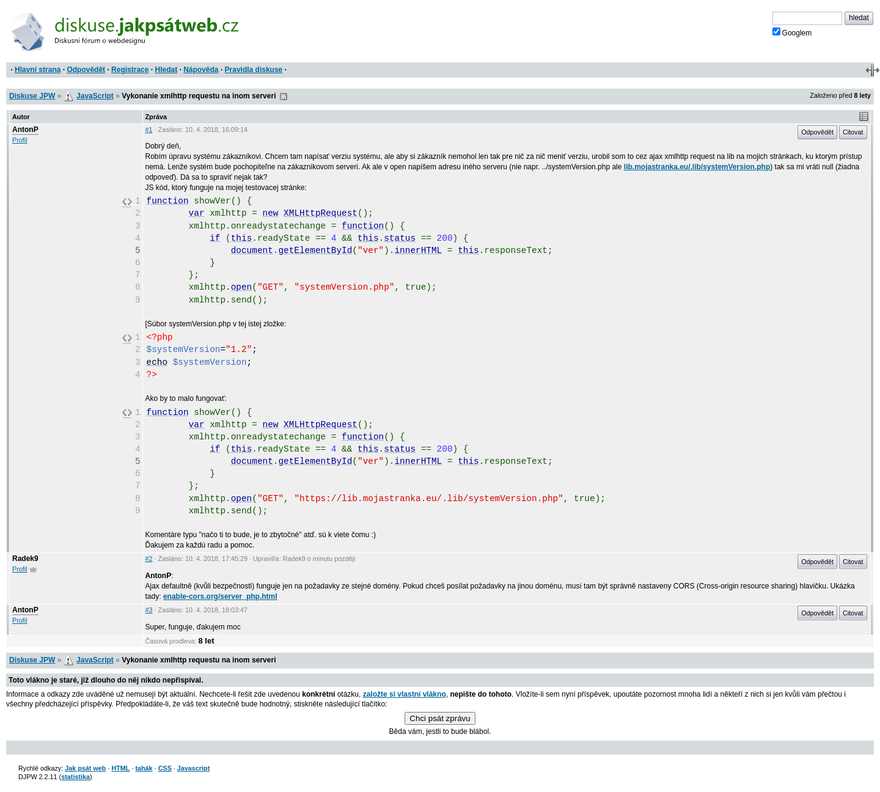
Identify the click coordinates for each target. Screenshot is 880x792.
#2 (149, 558)
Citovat (853, 132)
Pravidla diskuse (254, 69)
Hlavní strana (38, 69)
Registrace (129, 69)
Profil (20, 140)
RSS (283, 96)
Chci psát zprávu (439, 718)
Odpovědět (86, 69)
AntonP (25, 129)
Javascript (193, 768)
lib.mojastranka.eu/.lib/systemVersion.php (697, 167)
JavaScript (95, 96)
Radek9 (25, 558)
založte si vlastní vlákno (404, 694)
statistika (75, 776)
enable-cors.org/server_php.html (220, 596)
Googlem (792, 32)
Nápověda (200, 69)
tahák (143, 768)
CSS (165, 768)
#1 (149, 129)
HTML (120, 768)
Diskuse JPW (32, 96)
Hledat (166, 69)
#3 (149, 610)
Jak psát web (85, 768)
